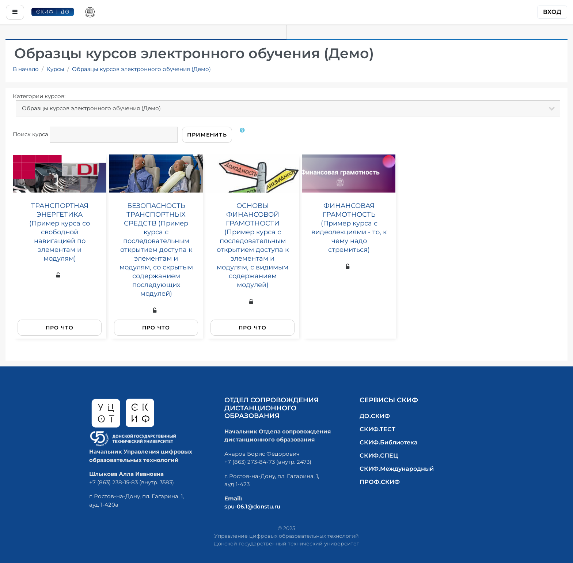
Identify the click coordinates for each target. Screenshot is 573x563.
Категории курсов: (39, 96)
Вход (552, 11)
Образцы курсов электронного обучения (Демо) (141, 69)
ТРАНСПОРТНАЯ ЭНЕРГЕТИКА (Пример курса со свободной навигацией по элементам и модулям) (59, 232)
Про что (60, 327)
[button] (243, 135)
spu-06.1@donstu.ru (252, 506)
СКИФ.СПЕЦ (379, 455)
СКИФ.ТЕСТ (377, 429)
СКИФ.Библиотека (389, 442)
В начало (26, 69)
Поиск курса (30, 134)
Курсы (55, 69)
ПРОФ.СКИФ (380, 481)
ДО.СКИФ (375, 416)
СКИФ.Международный (397, 468)
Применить (207, 134)
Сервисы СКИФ (389, 400)
